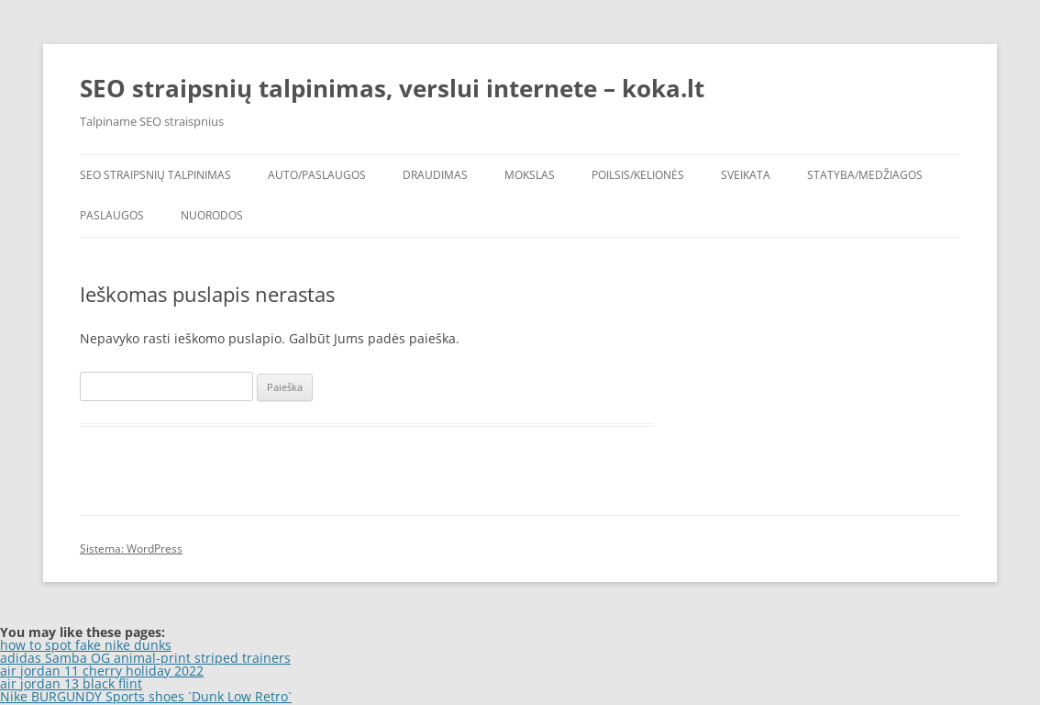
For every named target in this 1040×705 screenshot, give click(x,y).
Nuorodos (212, 215)
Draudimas (435, 175)
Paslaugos (112, 215)
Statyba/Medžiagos (865, 175)
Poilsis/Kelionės (638, 175)
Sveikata (745, 175)
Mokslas (529, 175)
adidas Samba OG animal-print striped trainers (145, 657)
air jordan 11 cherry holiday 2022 (102, 670)
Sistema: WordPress (131, 548)
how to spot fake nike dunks (85, 645)
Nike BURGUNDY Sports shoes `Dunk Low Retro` (146, 696)
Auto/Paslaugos (317, 175)
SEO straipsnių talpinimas (155, 175)
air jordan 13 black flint (71, 683)
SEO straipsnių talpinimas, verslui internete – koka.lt (392, 88)
